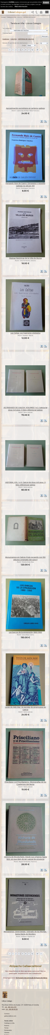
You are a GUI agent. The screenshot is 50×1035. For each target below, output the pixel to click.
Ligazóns (7, 1025)
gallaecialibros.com (10, 997)
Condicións (7, 1019)
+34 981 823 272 (10, 988)
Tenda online (8, 1002)
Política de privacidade (11, 1030)
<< (9, 50)
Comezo (3, 17)
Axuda (6, 1021)
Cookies (6, 1032)
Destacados (8, 1011)
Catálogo (5, 39)
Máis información (21, 6)
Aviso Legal (7, 1028)
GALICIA (19, 17)
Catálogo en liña (11, 17)
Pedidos (6, 1016)
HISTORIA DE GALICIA (29, 17)
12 (32, 50)
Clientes (6, 1014)
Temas (6, 1009)
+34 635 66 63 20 (11, 991)
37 (37, 50)
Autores (6, 1007)
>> (41, 50)
